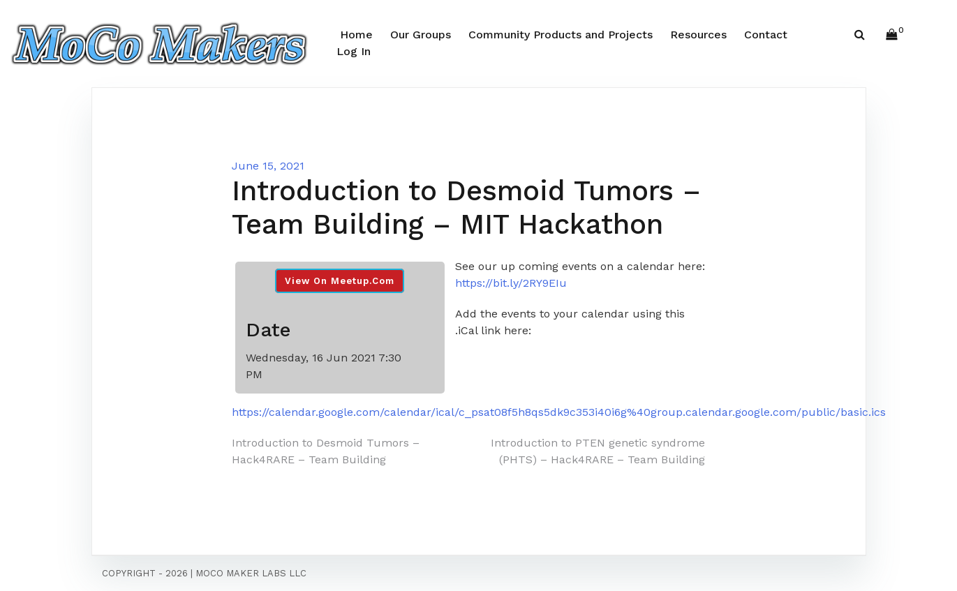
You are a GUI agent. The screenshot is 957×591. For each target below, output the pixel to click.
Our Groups (420, 34)
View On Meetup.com (339, 281)
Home (356, 34)
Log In (353, 51)
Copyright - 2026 (145, 573)
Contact (765, 34)
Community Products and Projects (560, 34)
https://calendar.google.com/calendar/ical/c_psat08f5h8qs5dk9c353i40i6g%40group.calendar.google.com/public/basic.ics (559, 412)
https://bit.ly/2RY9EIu (511, 283)
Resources (698, 34)
